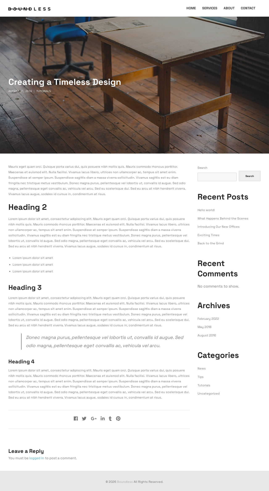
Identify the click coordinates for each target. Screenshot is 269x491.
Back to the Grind (211, 243)
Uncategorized (209, 393)
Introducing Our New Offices (219, 227)
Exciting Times (208, 235)
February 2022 (208, 319)
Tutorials (43, 91)
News (202, 368)
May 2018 (204, 327)
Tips (201, 377)
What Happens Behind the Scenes (223, 218)
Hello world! (206, 210)
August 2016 (207, 335)
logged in (36, 458)
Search (202, 168)
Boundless (125, 482)
